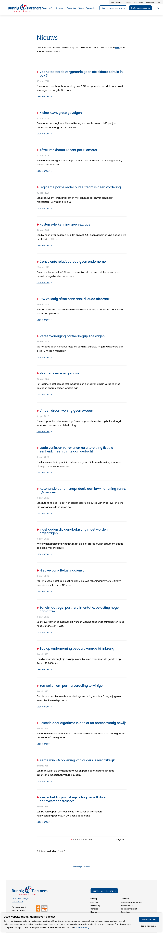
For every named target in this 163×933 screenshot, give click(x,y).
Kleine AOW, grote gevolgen (61, 113)
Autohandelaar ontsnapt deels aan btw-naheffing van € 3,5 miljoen (83, 490)
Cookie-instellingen (148, 926)
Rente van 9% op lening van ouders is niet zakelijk (77, 760)
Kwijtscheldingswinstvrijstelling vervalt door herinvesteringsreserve (73, 799)
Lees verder (43, 96)
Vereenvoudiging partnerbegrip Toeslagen (72, 336)
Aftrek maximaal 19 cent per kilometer (68, 150)
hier (117, 47)
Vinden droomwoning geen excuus (66, 411)
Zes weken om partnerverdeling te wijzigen (72, 686)
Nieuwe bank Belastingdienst (62, 570)
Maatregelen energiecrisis (59, 373)
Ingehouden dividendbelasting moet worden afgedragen (74, 531)
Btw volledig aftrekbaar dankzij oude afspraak (75, 299)
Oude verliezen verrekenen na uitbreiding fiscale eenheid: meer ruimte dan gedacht (76, 449)
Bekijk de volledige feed (50, 851)
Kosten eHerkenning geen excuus (65, 224)
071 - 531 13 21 (17, 902)
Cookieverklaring (81, 927)
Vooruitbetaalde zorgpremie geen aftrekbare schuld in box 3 (81, 73)
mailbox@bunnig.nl (20, 898)
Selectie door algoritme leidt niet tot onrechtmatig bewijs (83, 723)
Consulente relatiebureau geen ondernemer (73, 262)
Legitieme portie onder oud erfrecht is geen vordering (80, 187)
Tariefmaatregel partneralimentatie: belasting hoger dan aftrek (80, 609)
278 (90, 839)
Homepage (77, 867)
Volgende (120, 839)
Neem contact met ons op (104, 891)
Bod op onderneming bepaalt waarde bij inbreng (77, 648)
